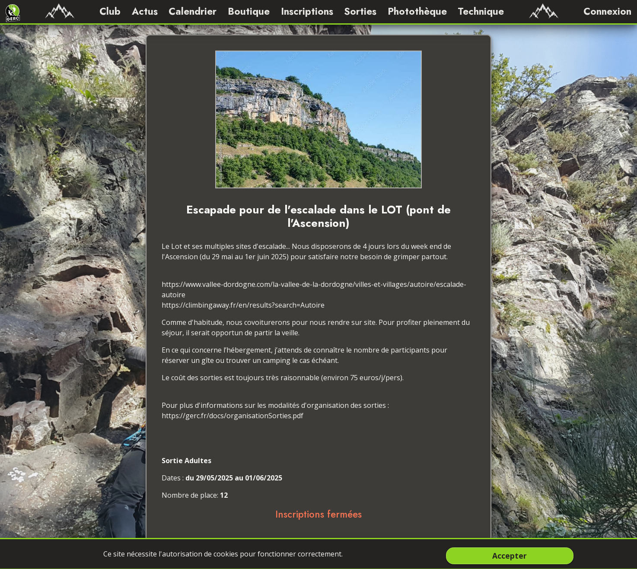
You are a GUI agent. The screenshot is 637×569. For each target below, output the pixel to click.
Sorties (360, 11)
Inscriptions (307, 11)
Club (110, 11)
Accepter (509, 555)
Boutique (249, 11)
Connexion (607, 11)
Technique (481, 11)
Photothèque (417, 11)
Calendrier (193, 11)
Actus (145, 11)
